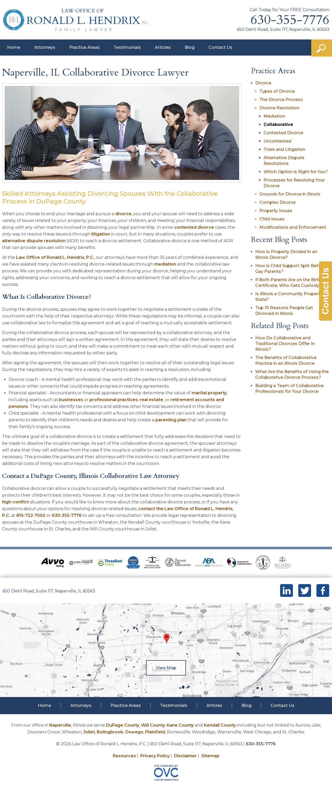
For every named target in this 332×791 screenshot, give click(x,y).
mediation (165, 264)
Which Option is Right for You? (296, 171)
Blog (190, 47)
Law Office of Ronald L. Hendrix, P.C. (55, 257)
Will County (153, 725)
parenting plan (170, 419)
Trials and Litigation (284, 149)
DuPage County (122, 725)
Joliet (89, 731)
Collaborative (278, 124)
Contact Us (220, 47)
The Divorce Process (281, 99)
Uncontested (277, 141)
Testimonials (127, 47)
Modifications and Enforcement (292, 227)
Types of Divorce (277, 91)
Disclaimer (185, 755)
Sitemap (210, 755)
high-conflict (15, 501)
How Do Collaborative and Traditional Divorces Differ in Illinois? (285, 343)
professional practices (113, 399)
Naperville (60, 725)
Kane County (180, 725)
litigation (100, 234)
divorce (123, 213)
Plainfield (155, 731)
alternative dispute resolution (34, 240)
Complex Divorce (277, 202)
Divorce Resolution (279, 107)
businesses (71, 399)
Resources (124, 755)
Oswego (134, 731)
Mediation (274, 116)
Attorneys (44, 47)
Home (13, 47)
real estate (151, 399)
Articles (163, 47)
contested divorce (194, 227)
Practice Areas (84, 47)
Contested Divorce (283, 132)
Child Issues (272, 219)
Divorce (263, 82)
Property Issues (275, 210)
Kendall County (220, 725)
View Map (166, 667)
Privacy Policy (155, 755)
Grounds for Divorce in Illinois (289, 194)
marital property (209, 392)
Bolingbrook (110, 731)
